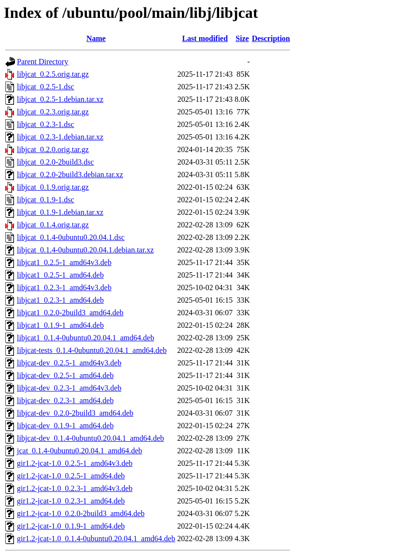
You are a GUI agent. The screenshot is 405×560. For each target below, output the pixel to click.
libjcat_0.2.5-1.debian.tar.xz (60, 99)
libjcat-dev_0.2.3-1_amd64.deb (65, 400)
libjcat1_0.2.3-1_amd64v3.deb (64, 287)
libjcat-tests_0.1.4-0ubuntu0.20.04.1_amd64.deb (92, 350)
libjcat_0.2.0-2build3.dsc (55, 162)
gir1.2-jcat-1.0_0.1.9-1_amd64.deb (71, 526)
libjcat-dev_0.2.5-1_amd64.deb (65, 375)
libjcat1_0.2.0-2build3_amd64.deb (70, 312)
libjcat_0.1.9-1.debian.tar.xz (60, 212)
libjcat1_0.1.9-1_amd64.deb (60, 325)
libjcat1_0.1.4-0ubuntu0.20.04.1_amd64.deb (85, 338)
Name (96, 38)
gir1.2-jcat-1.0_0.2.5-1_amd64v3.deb (75, 463)
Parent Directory (42, 61)
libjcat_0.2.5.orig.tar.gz (53, 74)
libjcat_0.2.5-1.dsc (45, 87)
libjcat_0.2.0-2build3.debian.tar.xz (70, 174)
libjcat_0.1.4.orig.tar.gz (53, 225)
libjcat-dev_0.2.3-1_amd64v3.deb (69, 388)
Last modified (205, 38)
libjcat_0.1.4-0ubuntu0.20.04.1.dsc (71, 237)
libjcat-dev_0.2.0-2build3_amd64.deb (75, 413)
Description (271, 38)
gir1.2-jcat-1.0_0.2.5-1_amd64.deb (71, 476)
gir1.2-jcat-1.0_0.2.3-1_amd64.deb (71, 501)
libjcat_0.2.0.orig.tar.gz (53, 149)
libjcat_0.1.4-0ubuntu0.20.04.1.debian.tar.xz (85, 250)
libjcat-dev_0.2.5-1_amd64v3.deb (69, 363)
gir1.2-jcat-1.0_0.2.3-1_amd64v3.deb (75, 488)
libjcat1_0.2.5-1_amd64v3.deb (64, 262)
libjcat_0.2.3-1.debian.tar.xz (60, 137)
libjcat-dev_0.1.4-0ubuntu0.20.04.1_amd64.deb (90, 438)
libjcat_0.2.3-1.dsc (45, 124)
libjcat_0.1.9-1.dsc (45, 200)
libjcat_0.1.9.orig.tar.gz (53, 187)
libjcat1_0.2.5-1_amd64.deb (60, 275)
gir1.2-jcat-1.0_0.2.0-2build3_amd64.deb (80, 513)
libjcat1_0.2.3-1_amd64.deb (60, 300)
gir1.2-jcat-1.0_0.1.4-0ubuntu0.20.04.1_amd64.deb (96, 538)
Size (242, 38)
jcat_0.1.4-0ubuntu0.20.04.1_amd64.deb (79, 451)
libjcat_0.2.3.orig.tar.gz (53, 112)
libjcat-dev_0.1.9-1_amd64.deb (65, 425)
